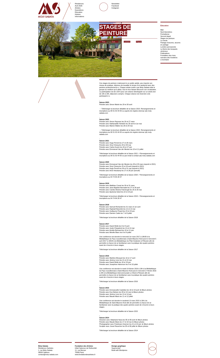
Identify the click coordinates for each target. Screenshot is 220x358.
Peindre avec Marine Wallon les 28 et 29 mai (116, 126)
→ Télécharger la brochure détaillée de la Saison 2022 (119, 130)
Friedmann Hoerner (121, 324)
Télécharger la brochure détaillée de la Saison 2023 (120, 109)
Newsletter (115, 4)
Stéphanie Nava (116, 320)
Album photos (146, 290)
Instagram (115, 8)
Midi (161, 30)
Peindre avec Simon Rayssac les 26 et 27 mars (117, 121)
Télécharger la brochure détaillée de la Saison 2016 (118, 281)
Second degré (165, 36)
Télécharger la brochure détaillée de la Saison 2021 (118, 153)
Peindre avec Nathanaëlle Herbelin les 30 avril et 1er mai (120, 124)
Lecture (127, 42)
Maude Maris (114, 322)
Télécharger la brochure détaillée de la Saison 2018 (118, 217)
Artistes (78, 8)
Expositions (79, 10)
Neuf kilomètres (166, 32)
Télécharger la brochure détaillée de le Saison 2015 (118, 311)
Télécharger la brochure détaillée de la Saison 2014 (118, 330)
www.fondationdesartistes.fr (85, 354)
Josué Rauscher (116, 326)
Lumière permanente (168, 47)
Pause (139, 42)
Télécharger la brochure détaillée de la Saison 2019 (118, 196)
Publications (164, 53)
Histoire (78, 14)
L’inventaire (164, 60)
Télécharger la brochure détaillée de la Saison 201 (118, 249)
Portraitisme (164, 34)
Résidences (79, 4)
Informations (79, 16)
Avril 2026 (78, 6)
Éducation (78, 12)
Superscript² (116, 348)
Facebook (115, 6)
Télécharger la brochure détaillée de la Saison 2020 (118, 175)
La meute (163, 40)
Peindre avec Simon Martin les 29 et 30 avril (115, 104)
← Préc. (102, 42)
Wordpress (123, 350)
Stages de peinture (167, 38)
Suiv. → (115, 42)
